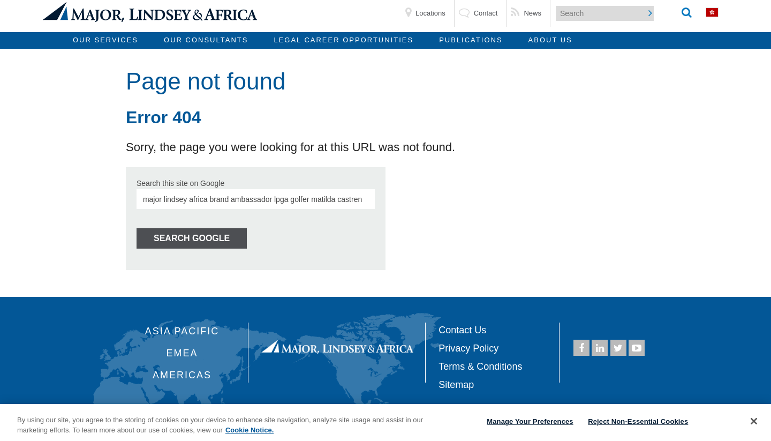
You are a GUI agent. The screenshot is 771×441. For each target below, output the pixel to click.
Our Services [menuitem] (105, 40)
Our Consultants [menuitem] (206, 40)
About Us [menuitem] (550, 40)
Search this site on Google (180, 183)
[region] (385, 422)
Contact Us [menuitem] (462, 330)
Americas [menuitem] (182, 375)
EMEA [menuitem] (182, 353)
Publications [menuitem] (470, 40)
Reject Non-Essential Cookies (638, 421)
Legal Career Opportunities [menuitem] (343, 40)
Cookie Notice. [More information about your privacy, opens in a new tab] (249, 430)
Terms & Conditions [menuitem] (480, 366)
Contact (486, 13)
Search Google (192, 238)
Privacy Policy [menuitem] (468, 348)
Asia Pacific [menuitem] (182, 331)
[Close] (754, 421)
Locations (430, 13)
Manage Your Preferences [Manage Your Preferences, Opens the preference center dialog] (530, 421)
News (532, 13)
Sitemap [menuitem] (456, 384)
